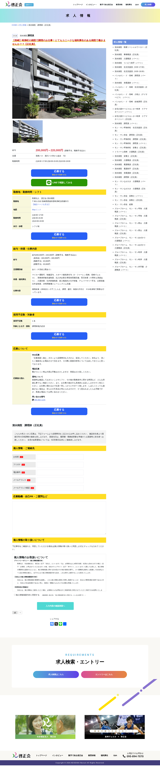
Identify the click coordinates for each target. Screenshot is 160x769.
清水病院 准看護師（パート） (127, 83)
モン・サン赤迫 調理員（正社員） (129, 136)
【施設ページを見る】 (41, 205)
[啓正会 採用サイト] (20, 4)
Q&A (137, 4)
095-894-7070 (135, 760)
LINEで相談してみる (59, 183)
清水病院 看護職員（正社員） (127, 166)
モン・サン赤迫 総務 (124, 206)
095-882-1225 (40, 402)
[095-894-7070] (124, 759)
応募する (59, 173)
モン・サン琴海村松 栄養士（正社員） (131, 149)
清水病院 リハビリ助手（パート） (129, 63)
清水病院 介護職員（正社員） (127, 162)
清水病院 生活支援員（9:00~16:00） (130, 72)
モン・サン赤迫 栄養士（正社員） (129, 202)
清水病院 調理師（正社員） (126, 179)
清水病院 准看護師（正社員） (127, 174)
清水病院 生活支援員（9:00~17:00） (130, 67)
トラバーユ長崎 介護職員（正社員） (130, 153)
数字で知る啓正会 (106, 4)
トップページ (78, 4)
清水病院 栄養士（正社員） (126, 157)
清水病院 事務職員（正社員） (127, 55)
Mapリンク (36, 210)
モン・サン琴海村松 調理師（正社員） (131, 140)
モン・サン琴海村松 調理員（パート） (131, 145)
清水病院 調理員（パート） (126, 124)
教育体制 (119, 4)
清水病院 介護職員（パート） (127, 59)
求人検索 (148, 4)
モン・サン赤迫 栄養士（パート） (129, 198)
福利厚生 (129, 4)
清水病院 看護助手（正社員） (127, 170)
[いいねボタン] (15, 615)
